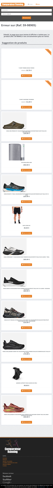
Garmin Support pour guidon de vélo (26, 383)
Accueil (30, 4)
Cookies (5, 465)
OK (47, 487)
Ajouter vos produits (7, 461)
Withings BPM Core (26, 162)
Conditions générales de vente (10, 462)
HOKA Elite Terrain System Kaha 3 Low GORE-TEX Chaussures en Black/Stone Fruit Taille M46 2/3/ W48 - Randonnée (26, 320)
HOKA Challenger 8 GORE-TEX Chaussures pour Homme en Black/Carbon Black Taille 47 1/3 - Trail (26, 352)
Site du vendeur (26, 75)
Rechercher (26, 17)
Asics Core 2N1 (26, 225)
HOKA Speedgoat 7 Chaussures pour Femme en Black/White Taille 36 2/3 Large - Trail (26, 257)
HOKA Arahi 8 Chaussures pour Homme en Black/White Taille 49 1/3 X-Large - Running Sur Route (26, 289)
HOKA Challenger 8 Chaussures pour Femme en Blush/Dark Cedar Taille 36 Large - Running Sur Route (26, 415)
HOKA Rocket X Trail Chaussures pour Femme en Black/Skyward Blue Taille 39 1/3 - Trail (26, 194)
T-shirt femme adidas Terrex (26, 68)
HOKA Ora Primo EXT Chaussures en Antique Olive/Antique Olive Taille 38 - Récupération (26, 131)
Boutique (5, 458)
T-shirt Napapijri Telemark (26, 99)
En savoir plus (41, 487)
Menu (38, 4)
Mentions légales (7, 464)
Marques (5, 459)
